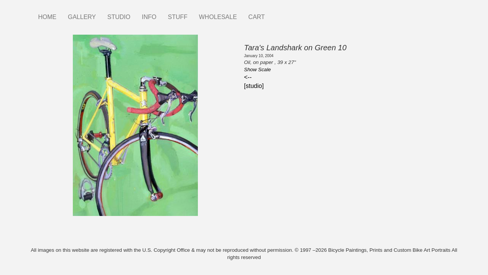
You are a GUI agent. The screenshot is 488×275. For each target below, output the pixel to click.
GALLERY (82, 17)
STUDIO (119, 17)
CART (256, 17)
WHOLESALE (218, 17)
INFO (149, 17)
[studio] (254, 86)
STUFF (178, 17)
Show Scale (257, 69)
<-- (248, 77)
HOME (47, 17)
